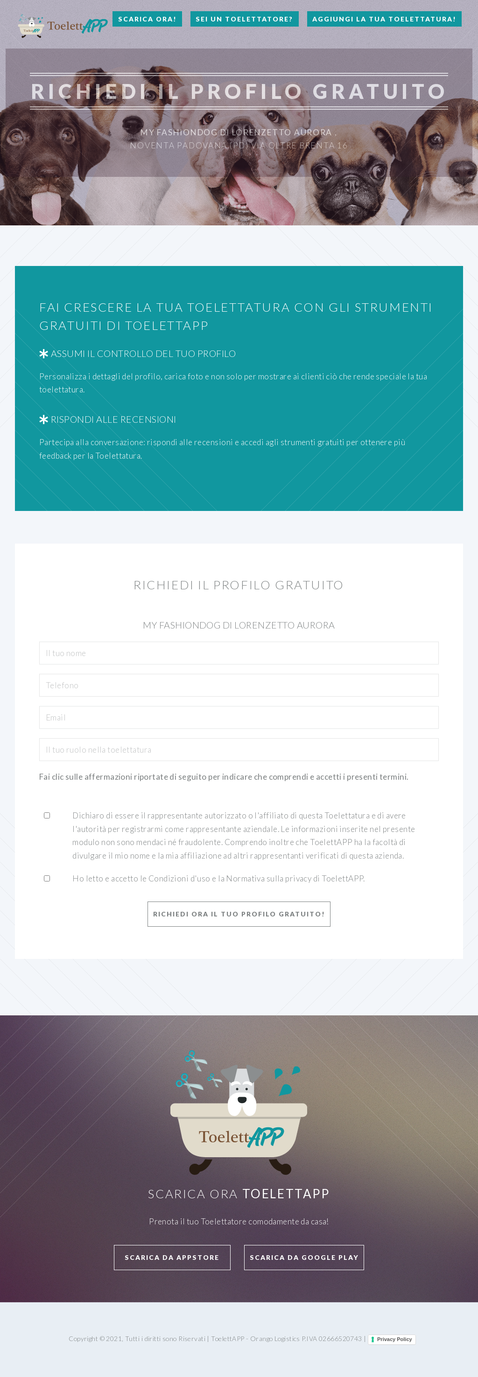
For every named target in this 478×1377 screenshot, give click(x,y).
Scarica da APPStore (172, 1257)
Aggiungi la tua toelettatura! (384, 19)
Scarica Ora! (147, 19)
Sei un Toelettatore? (244, 19)
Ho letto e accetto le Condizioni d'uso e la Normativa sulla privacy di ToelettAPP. (218, 878)
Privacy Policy (394, 1339)
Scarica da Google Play (304, 1257)
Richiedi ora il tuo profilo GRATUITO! (239, 914)
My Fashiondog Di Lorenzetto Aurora (236, 132)
